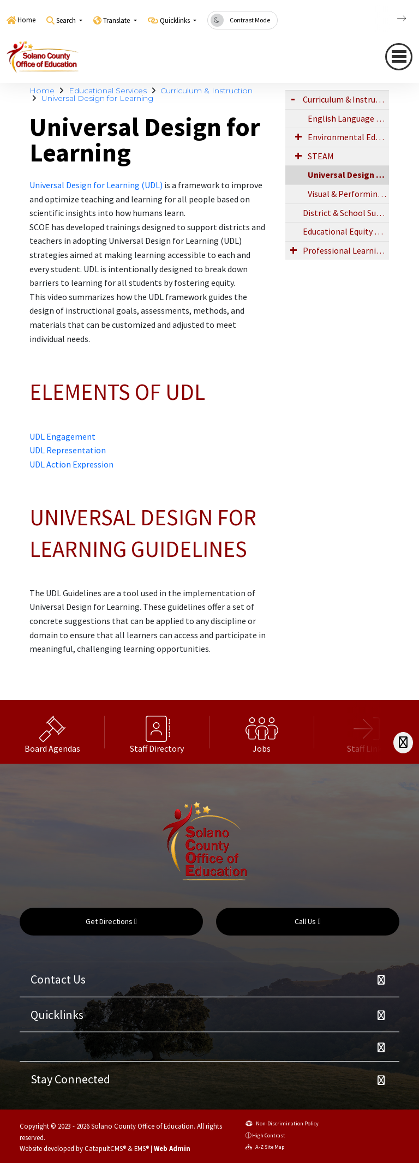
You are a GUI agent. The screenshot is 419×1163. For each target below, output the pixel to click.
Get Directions (111, 921)
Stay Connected (70, 1079)
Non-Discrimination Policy (282, 1123)
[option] (52, 732)
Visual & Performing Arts (348, 193)
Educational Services (108, 90)
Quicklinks (57, 1014)
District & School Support (346, 212)
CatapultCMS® (105, 1148)
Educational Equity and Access (346, 231)
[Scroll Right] (403, 743)
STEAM (321, 156)
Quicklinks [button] (175, 20)
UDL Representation (67, 450)
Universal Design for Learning (97, 98)
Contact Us (58, 979)
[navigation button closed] (398, 56)
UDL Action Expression (71, 464)
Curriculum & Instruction (206, 90)
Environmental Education (348, 136)
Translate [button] (117, 20)
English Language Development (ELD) (348, 118)
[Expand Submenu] (293, 98)
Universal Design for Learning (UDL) (96, 184)
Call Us (307, 921)
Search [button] (66, 20)
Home (26, 20)
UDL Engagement (62, 436)
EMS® (141, 1148)
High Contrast (268, 1135)
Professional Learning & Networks (346, 250)
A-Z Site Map (265, 1146)
